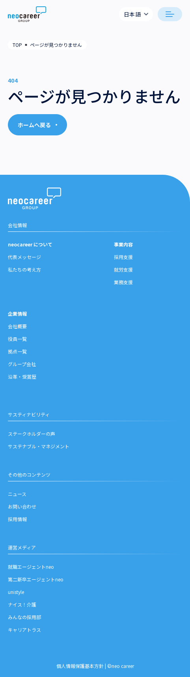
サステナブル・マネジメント (38, 446)
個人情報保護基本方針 (80, 665)
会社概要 (17, 326)
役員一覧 (17, 338)
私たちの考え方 (24, 269)
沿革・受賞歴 (22, 376)
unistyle (16, 591)
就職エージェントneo (31, 566)
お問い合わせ (22, 506)
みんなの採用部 (24, 617)
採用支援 (123, 256)
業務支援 (123, 282)
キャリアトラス (24, 629)
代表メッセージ (24, 256)
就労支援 (123, 269)
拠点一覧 (17, 351)
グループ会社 (22, 364)
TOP (17, 44)
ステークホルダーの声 (31, 433)
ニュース (17, 493)
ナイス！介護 (22, 604)
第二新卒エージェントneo (35, 579)
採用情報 (17, 519)
